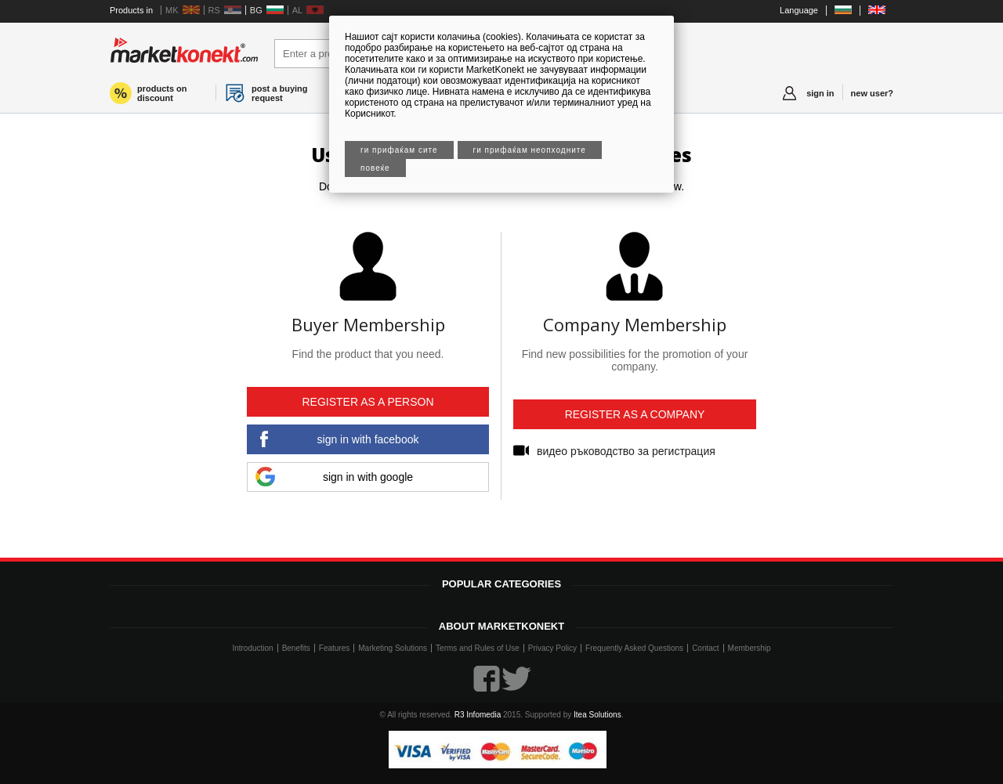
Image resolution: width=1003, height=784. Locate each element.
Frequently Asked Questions (634, 648)
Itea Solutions (597, 714)
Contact (705, 648)
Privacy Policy (552, 648)
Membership (749, 648)
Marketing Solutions (392, 648)
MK (172, 10)
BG (256, 10)
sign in (820, 93)
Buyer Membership (368, 324)
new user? (872, 93)
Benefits (296, 648)
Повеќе (375, 168)
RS (214, 10)
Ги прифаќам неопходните (529, 150)
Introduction (252, 648)
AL (297, 10)
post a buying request (280, 93)
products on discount (162, 93)
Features (334, 648)
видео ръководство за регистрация (626, 451)
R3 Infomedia (477, 714)
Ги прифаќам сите (399, 150)
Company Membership (634, 324)
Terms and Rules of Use (478, 648)
